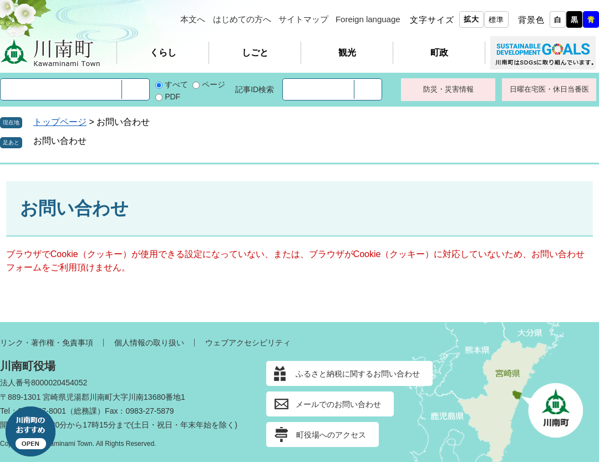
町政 (439, 52)
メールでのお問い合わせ (338, 404)
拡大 (471, 19)
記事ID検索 (254, 89)
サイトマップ (303, 19)
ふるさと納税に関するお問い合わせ (358, 373)
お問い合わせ (60, 140)
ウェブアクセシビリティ (248, 342)
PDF (172, 96)
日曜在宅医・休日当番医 (549, 89)
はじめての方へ (242, 19)
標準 (496, 20)
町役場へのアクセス (331, 434)
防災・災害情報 (448, 89)
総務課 (85, 410)
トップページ (60, 122)
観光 (347, 52)
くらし (163, 52)
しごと (255, 52)
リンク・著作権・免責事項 (46, 342)
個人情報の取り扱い (149, 342)
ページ (213, 84)
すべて (176, 84)
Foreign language (368, 19)
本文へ (192, 19)
